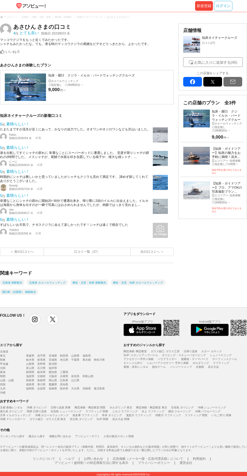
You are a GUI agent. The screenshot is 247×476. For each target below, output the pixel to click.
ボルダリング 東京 (121, 407)
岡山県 (53, 380)
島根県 (41, 380)
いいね (12, 52)
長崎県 (53, 388)
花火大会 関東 (120, 419)
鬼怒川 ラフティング (138, 415)
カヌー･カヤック (211, 351)
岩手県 (41, 355)
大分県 (75, 388)
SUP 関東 (102, 419)
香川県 (41, 384)
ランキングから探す (12, 436)
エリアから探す (11, 345)
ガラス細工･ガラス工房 (165, 351)
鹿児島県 (99, 388)
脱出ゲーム (159, 366)
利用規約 (199, 458)
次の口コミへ (150, 251)
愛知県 (53, 372)
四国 (2, 384)
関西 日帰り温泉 (37, 411)
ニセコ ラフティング (125, 411)
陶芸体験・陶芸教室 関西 (90, 407)
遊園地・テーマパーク (194, 359)
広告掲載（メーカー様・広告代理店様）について (148, 458)
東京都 (87, 359)
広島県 (64, 380)
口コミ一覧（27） (87, 251)
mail (232, 82)
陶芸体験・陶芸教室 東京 (151, 407)
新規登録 (204, 6)
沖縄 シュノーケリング (212, 407)
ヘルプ (69, 458)
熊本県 (64, 388)
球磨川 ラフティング (168, 415)
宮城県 (53, 355)
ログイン (223, 6)
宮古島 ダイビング (81, 419)
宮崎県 (87, 388)
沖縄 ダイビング (37, 407)
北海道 (4, 351)
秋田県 (64, 355)
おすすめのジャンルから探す (144, 345)
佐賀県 (41, 388)
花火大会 (213, 366)
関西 (2, 376)
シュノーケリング (221, 355)
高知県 (64, 384)
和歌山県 (88, 376)
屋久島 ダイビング (11, 411)
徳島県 (30, 384)
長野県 (41, 364)
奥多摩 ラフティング (85, 415)
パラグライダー (167, 359)
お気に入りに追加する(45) (215, 62)
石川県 (41, 368)
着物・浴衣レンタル (136, 366)
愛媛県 (53, 384)
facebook (192, 82)
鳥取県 (30, 380)
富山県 (30, 368)
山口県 (75, 380)
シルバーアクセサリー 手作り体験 (167, 363)
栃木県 (30, 359)
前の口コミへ (24, 251)
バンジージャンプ (181, 366)
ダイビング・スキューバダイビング (184, 355)
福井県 (53, 368)
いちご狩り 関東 (221, 415)
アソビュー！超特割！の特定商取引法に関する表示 (91, 463)
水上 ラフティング (153, 411)
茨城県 (53, 359)
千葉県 (75, 359)
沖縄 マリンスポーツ (12, 419)
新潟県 (53, 364)
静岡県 (30, 372)
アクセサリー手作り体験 (139, 359)
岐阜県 (41, 372)
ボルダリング (201, 363)
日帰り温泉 (190, 351)
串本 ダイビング (112, 415)
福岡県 (30, 388)
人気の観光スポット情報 (119, 436)
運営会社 (186, 463)
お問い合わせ (93, 458)
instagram (34, 319)
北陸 (2, 368)
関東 (2, 359)
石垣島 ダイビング (182, 407)
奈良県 (75, 376)
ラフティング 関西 (196, 415)
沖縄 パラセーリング (207, 411)
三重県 (64, 372)
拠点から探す (37, 436)
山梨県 (30, 364)
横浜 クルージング (179, 411)
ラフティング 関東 (97, 411)
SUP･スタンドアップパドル (141, 355)
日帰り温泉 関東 (60, 407)
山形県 (75, 355)
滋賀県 (30, 376)
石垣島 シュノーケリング (66, 411)
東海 (2, 372)
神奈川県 (99, 359)
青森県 (30, 355)
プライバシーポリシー (154, 463)
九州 (2, 388)
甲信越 (4, 364)
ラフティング (221, 363)
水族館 (200, 366)
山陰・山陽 (7, 380)
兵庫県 (64, 376)
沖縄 (2, 392)
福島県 (87, 355)
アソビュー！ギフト (87, 436)
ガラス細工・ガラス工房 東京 (48, 419)
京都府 (41, 376)
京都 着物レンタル (11, 407)
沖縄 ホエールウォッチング (52, 415)
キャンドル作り (133, 363)
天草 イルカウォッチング (15, 415)
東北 (2, 355)
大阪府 (53, 376)
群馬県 (41, 359)
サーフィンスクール (224, 359)
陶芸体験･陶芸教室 (135, 351)
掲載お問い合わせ (60, 436)
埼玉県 (64, 359)
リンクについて (44, 458)
